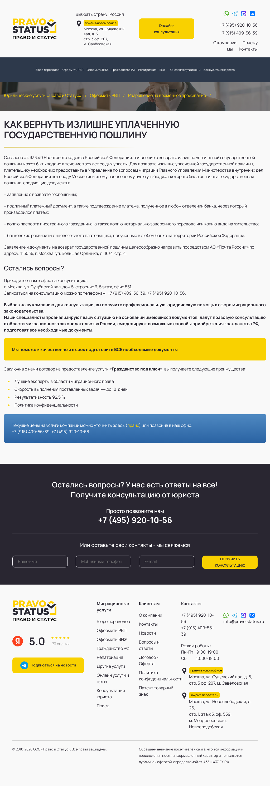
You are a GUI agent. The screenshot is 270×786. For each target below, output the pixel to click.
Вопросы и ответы (149, 645)
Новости (147, 633)
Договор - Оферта (148, 660)
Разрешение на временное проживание (167, 95)
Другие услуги (111, 666)
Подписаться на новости (48, 665)
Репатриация (147, 70)
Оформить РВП (73, 70)
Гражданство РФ (123, 70)
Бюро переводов (47, 70)
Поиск (103, 706)
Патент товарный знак (156, 691)
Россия (116, 14)
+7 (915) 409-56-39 (239, 33)
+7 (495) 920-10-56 (239, 25)
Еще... (163, 70)
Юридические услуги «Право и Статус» (42, 95)
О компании (225, 43)
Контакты (248, 49)
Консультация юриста (219, 70)
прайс (133, 425)
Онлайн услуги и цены (185, 70)
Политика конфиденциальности (156, 676)
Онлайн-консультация (167, 28)
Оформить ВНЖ (98, 70)
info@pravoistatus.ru (243, 621)
